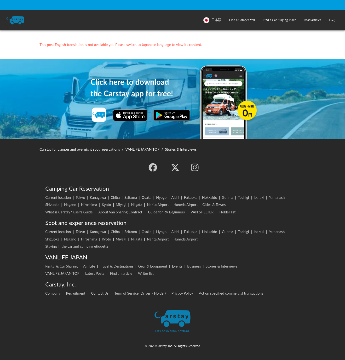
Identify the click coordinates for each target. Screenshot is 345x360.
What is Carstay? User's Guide (69, 212)
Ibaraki (259, 197)
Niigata (136, 204)
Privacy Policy (182, 293)
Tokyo (80, 197)
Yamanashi (277, 197)
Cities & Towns (214, 204)
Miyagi (121, 204)
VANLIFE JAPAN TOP (62, 273)
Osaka (146, 197)
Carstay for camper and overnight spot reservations (80, 149)
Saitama (131, 197)
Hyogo (161, 197)
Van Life (88, 266)
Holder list (227, 212)
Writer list (146, 273)
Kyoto (106, 204)
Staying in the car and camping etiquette (77, 246)
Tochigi (243, 197)
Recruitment (76, 293)
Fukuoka (190, 197)
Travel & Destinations (117, 266)
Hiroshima (89, 204)
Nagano (70, 204)
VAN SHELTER (201, 212)
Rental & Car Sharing (61, 266)
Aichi (175, 197)
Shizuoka (52, 204)
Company (52, 293)
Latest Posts (94, 273)
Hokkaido (209, 197)
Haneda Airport (185, 204)
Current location (58, 197)
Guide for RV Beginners (166, 212)
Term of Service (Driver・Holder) (140, 293)
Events (177, 266)
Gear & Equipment (152, 266)
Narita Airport (158, 204)
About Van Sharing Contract (120, 212)
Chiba (115, 197)
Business (194, 266)
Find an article (121, 273)
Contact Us (100, 293)
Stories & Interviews (221, 266)
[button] (242, 20)
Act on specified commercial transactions (231, 293)
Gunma (227, 197)
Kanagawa (98, 197)
